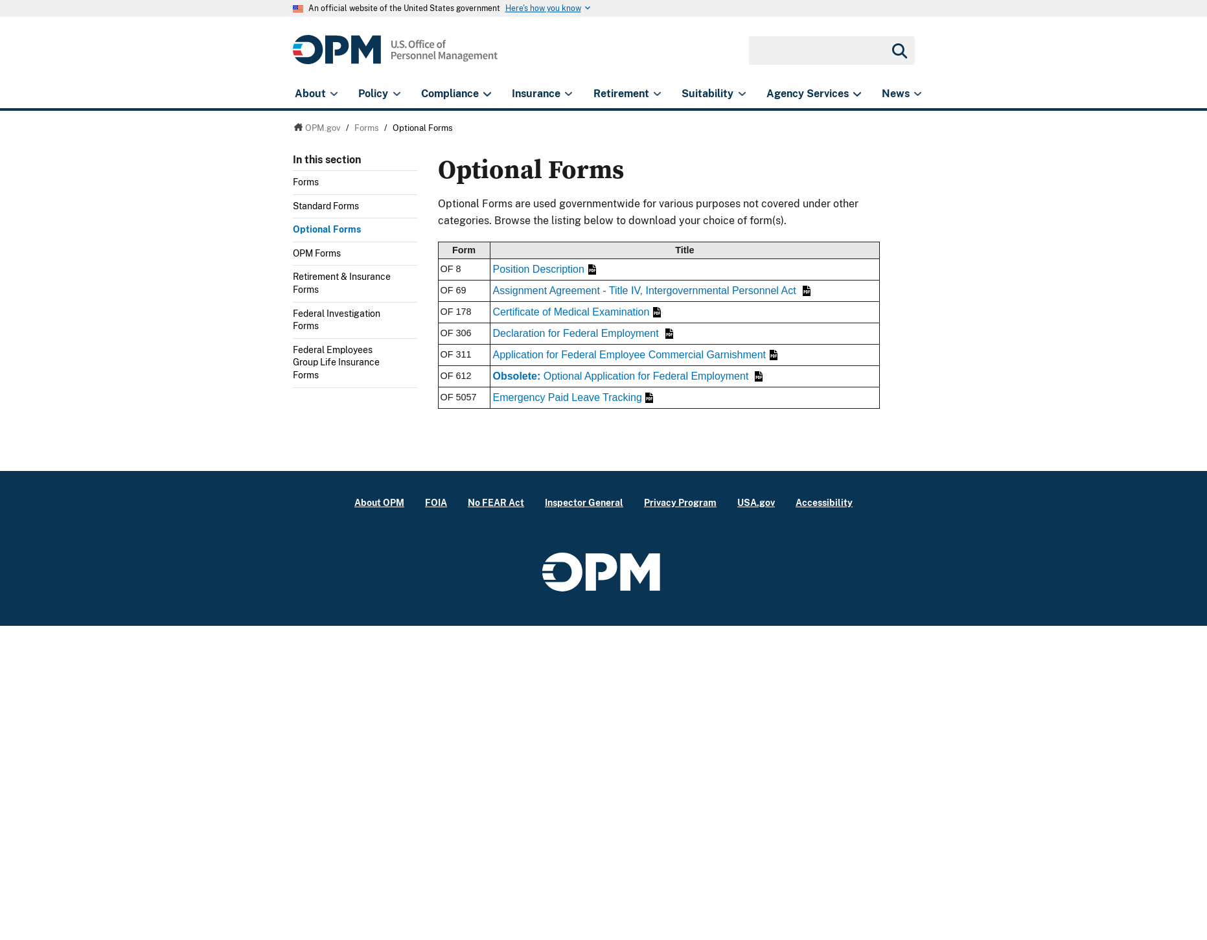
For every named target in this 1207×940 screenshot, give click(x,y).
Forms (306, 182)
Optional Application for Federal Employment (628, 376)
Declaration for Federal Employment (583, 333)
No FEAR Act (496, 502)
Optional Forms (327, 229)
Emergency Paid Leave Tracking (573, 397)
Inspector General (584, 502)
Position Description (544, 269)
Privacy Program (680, 502)
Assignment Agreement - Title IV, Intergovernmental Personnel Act (651, 290)
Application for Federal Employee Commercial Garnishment (635, 354)
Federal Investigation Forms (336, 320)
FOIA (436, 502)
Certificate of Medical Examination (577, 311)
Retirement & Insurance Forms (342, 283)
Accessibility (824, 502)
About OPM (379, 502)
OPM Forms (317, 253)
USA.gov (756, 502)
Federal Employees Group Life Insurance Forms (336, 362)
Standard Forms (326, 206)
